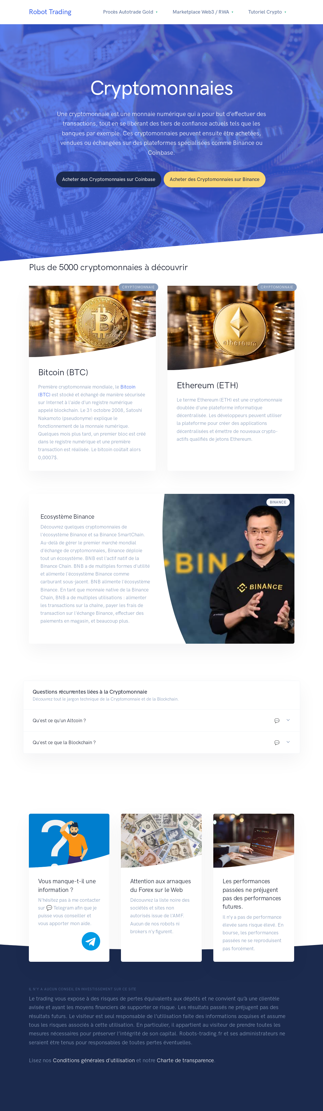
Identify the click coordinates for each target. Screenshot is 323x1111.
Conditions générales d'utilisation (94, 1060)
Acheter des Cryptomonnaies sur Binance (214, 179)
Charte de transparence (185, 1060)
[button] (162, 721)
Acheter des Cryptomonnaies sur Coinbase (108, 179)
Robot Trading (50, 12)
